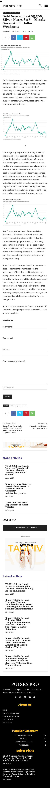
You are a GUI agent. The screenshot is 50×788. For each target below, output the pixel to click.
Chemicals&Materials (11, 13)
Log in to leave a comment (25, 528)
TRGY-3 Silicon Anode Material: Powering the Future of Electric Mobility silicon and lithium (17, 470)
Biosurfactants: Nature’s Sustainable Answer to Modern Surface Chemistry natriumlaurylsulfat (18, 488)
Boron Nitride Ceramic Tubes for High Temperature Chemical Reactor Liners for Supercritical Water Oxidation (17, 624)
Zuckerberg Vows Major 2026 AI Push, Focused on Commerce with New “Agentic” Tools (13, 429)
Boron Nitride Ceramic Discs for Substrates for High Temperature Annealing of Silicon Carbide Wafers (18, 642)
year (24, 406)
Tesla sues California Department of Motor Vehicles (16, 504)
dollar (12, 406)
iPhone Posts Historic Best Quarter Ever (38, 427)
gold (18, 406)
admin (7, 31)
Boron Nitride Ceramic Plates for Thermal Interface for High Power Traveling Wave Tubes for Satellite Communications (19, 604)
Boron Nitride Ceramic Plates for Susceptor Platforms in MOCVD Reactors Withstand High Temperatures (18, 660)
